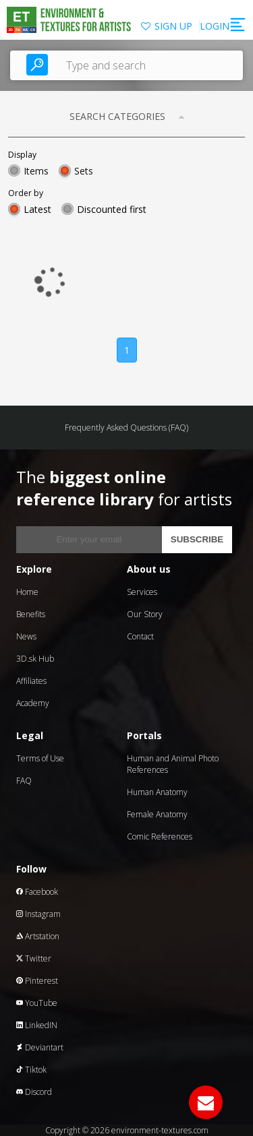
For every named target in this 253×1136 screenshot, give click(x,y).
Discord (34, 1092)
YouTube (36, 1003)
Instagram (38, 914)
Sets (83, 170)
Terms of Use (40, 758)
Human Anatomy (157, 792)
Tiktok (31, 1069)
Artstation (37, 936)
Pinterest (37, 980)
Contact (140, 636)
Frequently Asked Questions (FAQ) (126, 427)
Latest (37, 209)
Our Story (145, 614)
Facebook (37, 891)
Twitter (33, 958)
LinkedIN (36, 1025)
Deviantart (39, 1047)
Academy (32, 703)
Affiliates (31, 681)
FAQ (24, 780)
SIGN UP (173, 26)
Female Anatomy (157, 814)
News (26, 636)
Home (27, 592)
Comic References (159, 836)
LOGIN (214, 26)
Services (142, 592)
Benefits (30, 614)
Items (36, 170)
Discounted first (111, 209)
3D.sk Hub (35, 658)
